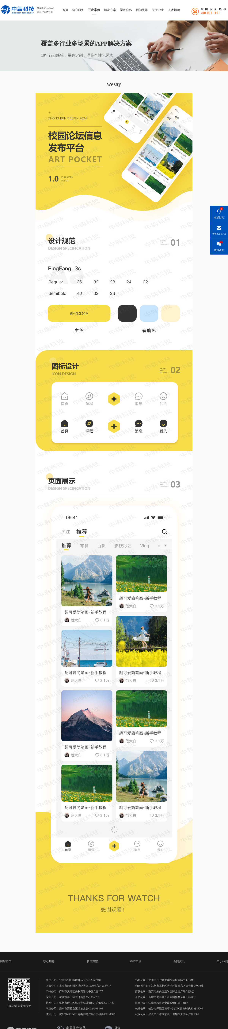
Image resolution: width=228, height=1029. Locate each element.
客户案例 (135, 961)
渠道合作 (126, 10)
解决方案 (110, 10)
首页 (65, 10)
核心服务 (78, 10)
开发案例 (94, 10)
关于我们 (222, 961)
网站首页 (5, 961)
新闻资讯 (142, 10)
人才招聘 (174, 10)
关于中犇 (158, 10)
